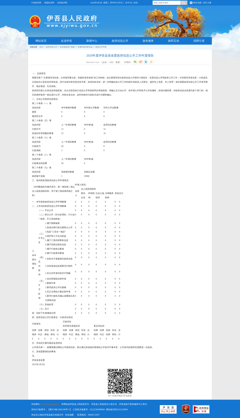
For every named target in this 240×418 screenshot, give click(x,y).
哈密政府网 (62, 3)
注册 (209, 3)
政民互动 (173, 40)
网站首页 (41, 40)
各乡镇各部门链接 (67, 47)
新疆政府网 (49, 3)
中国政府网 (36, 3)
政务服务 (148, 40)
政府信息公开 (120, 40)
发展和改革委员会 (85, 47)
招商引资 (198, 40)
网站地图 (198, 3)
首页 (41, 47)
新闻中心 (91, 40)
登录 (205, 3)
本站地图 (69, 415)
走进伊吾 (66, 40)
